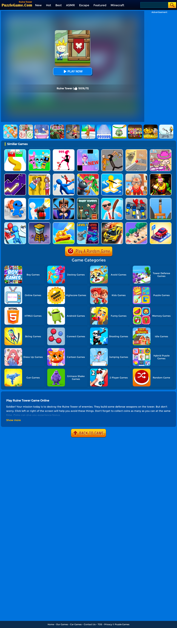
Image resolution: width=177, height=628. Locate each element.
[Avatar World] (161, 150)
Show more (13, 420)
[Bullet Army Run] (15, 150)
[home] (17, 5)
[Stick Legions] (64, 150)
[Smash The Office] (15, 199)
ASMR (70, 5)
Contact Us (90, 624)
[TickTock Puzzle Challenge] (136, 150)
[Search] (154, 5)
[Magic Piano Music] (88, 150)
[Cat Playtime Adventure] (136, 175)
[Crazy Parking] (161, 223)
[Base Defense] (39, 199)
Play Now (72, 71)
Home (51, 624)
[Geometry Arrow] (15, 175)
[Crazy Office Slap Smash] (112, 199)
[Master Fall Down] (64, 175)
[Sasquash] (161, 199)
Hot (48, 5)
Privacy (108, 624)
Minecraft (117, 5)
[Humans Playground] (112, 150)
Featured (99, 5)
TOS (100, 624)
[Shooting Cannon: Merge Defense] (88, 223)
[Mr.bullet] (64, 199)
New (38, 5)
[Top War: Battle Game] (112, 175)
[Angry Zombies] (88, 199)
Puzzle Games (122, 624)
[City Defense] (136, 199)
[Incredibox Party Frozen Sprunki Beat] (39, 150)
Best (58, 5)
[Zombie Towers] (39, 223)
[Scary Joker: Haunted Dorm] (161, 175)
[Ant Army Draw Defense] (88, 175)
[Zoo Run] (136, 223)
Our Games (62, 624)
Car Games (76, 624)
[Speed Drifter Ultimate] (112, 223)
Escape (84, 5)
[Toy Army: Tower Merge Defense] (15, 223)
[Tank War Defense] (64, 223)
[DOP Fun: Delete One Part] (39, 175)
